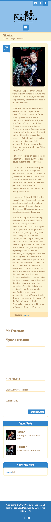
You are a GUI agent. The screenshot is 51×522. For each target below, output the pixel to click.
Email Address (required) (17, 389)
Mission (22, 446)
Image (12, 38)
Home (5, 38)
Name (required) (13, 379)
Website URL (12, 400)
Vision (21, 431)
